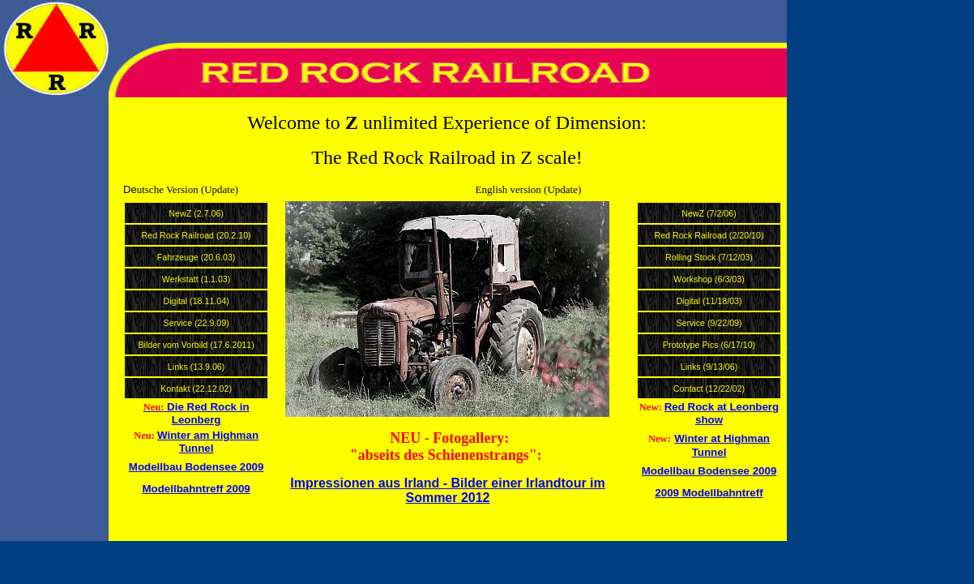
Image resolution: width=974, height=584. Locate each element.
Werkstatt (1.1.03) (196, 279)
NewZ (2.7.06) (196, 213)
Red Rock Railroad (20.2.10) (196, 235)
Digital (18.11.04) (196, 301)
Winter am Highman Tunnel (207, 441)
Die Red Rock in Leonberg (208, 413)
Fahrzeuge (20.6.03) (196, 257)
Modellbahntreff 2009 (196, 489)
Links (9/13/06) (709, 366)
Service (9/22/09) (708, 323)
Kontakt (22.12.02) (196, 388)
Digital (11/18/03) (708, 301)
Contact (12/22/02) (709, 388)
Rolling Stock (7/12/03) (709, 257)
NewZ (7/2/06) (709, 213)
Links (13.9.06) (196, 366)
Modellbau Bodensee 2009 (196, 467)
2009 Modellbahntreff (709, 493)
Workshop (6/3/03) (708, 279)
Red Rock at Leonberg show (721, 413)
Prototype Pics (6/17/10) (709, 345)
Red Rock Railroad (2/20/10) (708, 235)
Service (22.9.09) (196, 323)
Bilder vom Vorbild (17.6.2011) (196, 345)
